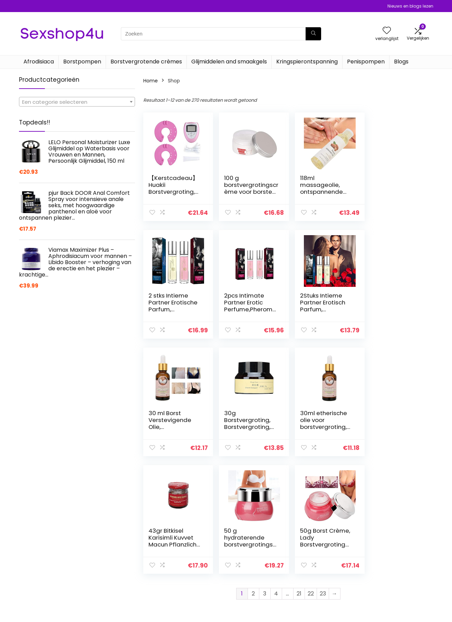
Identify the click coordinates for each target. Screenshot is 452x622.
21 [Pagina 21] (299, 476)
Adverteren (317, 591)
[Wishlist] (387, 31)
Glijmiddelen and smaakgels (229, 62)
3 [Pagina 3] (264, 476)
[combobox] (77, 102)
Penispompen (366, 62)
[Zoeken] (313, 33)
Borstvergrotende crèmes (146, 62)
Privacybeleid (387, 553)
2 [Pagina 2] (253, 476)
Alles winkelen (320, 562)
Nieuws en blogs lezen (410, 6)
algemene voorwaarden (400, 562)
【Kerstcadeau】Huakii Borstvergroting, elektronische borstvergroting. (173, 192)
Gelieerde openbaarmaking (391, 575)
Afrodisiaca (38, 62)
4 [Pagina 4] (276, 476)
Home (150, 80)
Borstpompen (82, 62)
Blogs (401, 62)
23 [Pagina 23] (323, 476)
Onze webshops (323, 582)
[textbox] (77, 102)
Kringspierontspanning (307, 62)
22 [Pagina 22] (311, 476)
